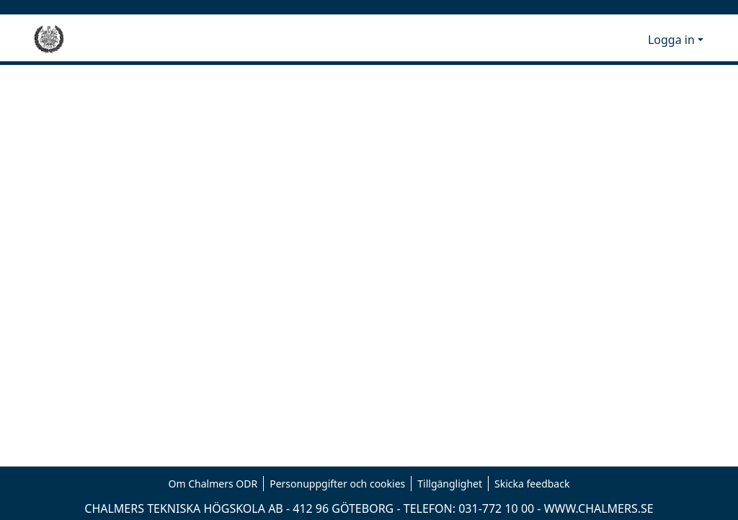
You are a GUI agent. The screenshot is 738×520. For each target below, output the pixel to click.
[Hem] (49, 39)
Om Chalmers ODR (213, 483)
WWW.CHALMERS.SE (599, 508)
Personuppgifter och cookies (337, 483)
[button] (613, 39)
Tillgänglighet (449, 483)
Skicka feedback (531, 483)
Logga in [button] (673, 40)
